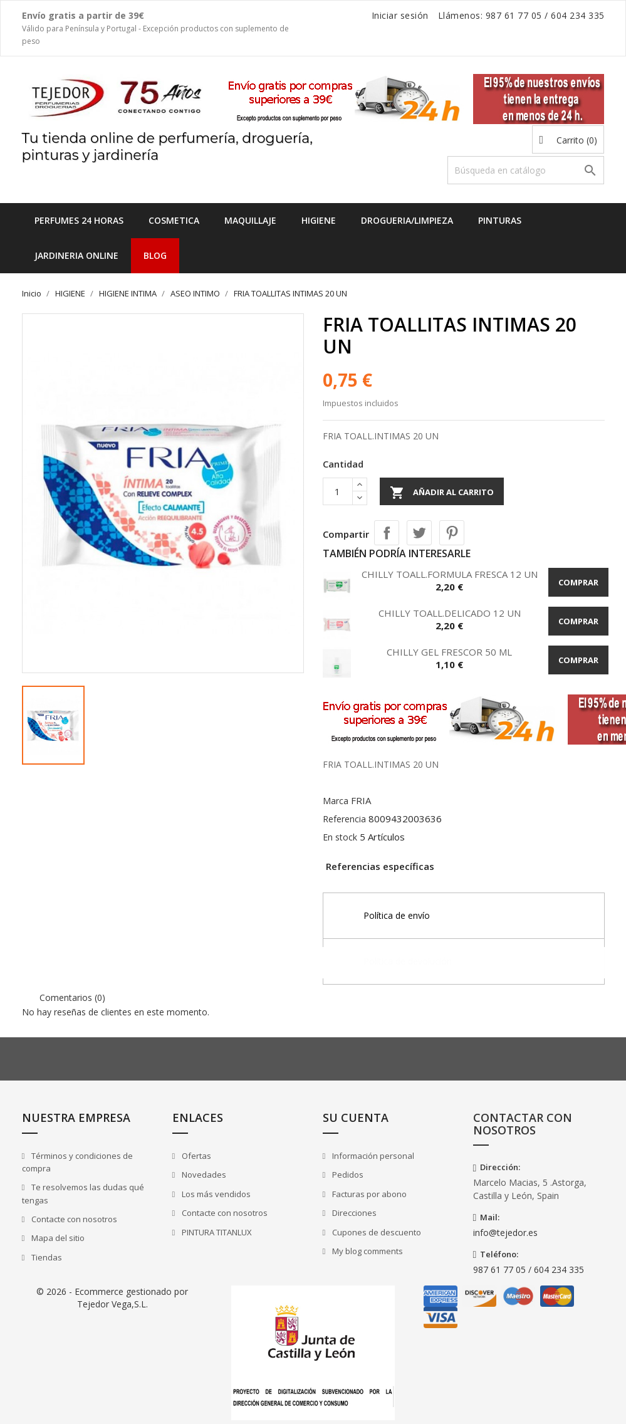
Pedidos (346, 1174)
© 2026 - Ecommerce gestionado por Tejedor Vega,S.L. (112, 1297)
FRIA (361, 800)
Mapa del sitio (57, 1237)
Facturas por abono (368, 1194)
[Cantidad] (338, 491)
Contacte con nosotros (73, 1219)
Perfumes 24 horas (78, 220)
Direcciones (353, 1212)
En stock (340, 837)
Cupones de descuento (375, 1232)
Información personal (372, 1155)
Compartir (386, 532)
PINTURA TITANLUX (216, 1232)
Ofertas (195, 1155)
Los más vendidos (215, 1194)
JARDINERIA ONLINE (76, 255)
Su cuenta (356, 1117)
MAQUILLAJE (250, 220)
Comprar (578, 582)
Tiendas (45, 1257)
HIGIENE (318, 220)
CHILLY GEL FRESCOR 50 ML (449, 652)
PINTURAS (499, 220)
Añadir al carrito (442, 492)
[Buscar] (525, 170)
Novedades (203, 1174)
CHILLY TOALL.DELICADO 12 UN (449, 613)
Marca (335, 801)
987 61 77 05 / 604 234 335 (528, 1269)
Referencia (344, 819)
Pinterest (451, 532)
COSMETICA (174, 220)
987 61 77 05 (514, 15)
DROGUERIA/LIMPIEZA (407, 220)
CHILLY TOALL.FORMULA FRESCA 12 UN (450, 574)
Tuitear (419, 532)
